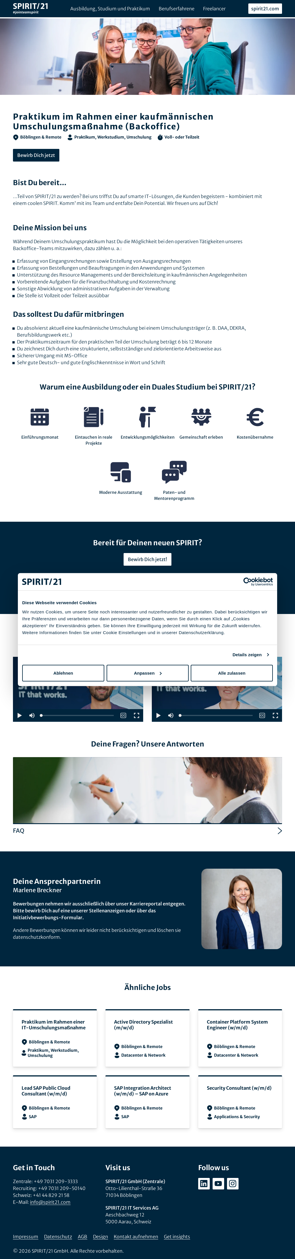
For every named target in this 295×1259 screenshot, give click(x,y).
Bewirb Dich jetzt (36, 155)
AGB (82, 1236)
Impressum (25, 1236)
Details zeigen (247, 654)
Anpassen (148, 672)
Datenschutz (58, 1236)
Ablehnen (63, 672)
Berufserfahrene (176, 8)
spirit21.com (265, 8)
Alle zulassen (231, 672)
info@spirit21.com (50, 1202)
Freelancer (214, 8)
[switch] (123, 715)
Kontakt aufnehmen (136, 1236)
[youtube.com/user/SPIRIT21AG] (218, 1183)
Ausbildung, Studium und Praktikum (110, 8)
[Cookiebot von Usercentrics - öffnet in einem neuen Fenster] (247, 581)
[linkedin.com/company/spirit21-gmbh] (204, 1183)
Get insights (177, 1236)
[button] (19, 715)
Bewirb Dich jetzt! (147, 559)
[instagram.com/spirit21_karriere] (233, 1183)
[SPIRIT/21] (30, 8)
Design (100, 1236)
